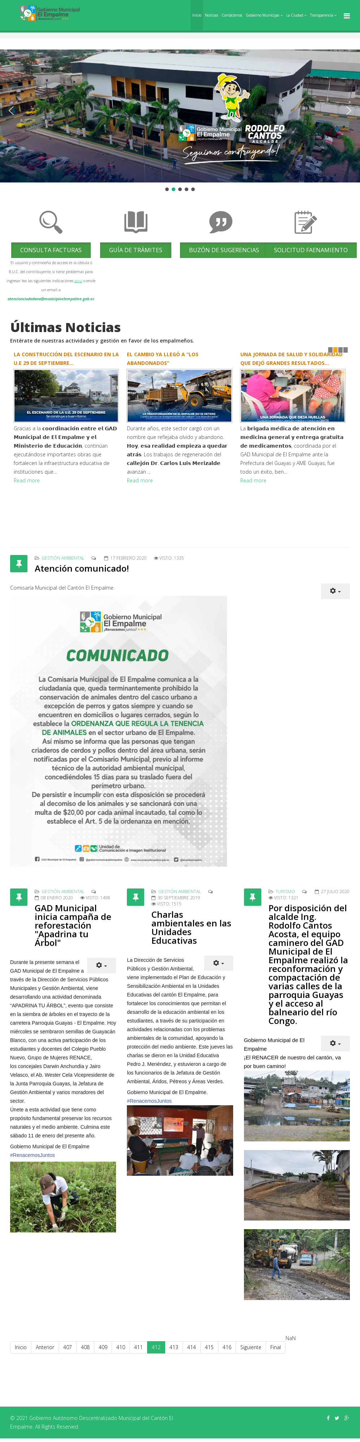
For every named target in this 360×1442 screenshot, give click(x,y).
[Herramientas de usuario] (335, 591)
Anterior (45, 1347)
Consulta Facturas (51, 250)
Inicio (196, 15)
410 (120, 1347)
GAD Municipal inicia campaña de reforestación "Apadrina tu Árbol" (73, 925)
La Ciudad (294, 15)
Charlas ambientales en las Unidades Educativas (191, 927)
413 (174, 1347)
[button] (11, 110)
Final (275, 1347)
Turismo (285, 891)
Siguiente (250, 1347)
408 (85, 1347)
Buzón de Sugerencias (224, 250)
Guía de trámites (135, 250)
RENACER (265, 1057)
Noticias (211, 15)
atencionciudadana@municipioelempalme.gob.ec (51, 298)
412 (156, 1347)
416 (227, 1347)
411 (138, 1347)
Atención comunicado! (82, 568)
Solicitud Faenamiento (311, 250)
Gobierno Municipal (262, 15)
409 (103, 1347)
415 (209, 1347)
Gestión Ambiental (63, 558)
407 (67, 1347)
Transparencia (321, 15)
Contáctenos (232, 15)
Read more (27, 480)
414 (191, 1347)
